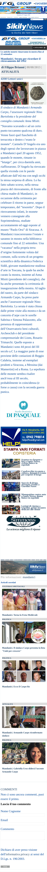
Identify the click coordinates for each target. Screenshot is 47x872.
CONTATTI (16, 17)
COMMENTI (9, 789)
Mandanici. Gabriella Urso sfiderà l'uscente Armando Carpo (23, 767)
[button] (39, 47)
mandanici (29, 577)
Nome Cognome (11, 811)
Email (4, 820)
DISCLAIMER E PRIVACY (33, 17)
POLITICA (6, 619)
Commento (7, 829)
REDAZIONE (3, 17)
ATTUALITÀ (10, 71)
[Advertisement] (23, 545)
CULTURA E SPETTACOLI (13, 586)
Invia (5, 867)
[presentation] (10, 843)
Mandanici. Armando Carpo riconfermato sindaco (23, 731)
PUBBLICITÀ (9, 17)
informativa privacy (18, 854)
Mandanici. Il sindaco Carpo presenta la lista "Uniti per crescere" (23, 646)
